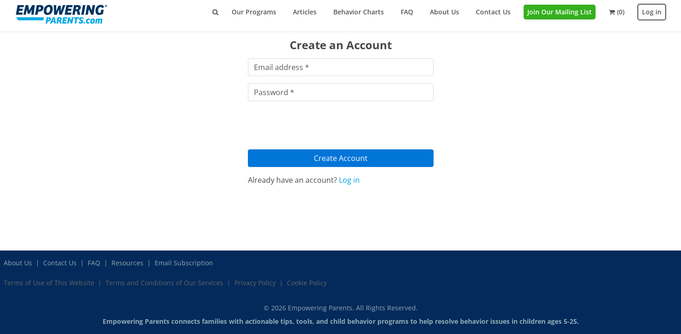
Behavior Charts (358, 11)
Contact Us (493, 11)
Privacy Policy (255, 282)
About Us (444, 11)
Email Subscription (184, 262)
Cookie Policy (307, 282)
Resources (127, 262)
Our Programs (254, 11)
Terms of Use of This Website (49, 282)
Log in (652, 11)
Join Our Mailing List (559, 11)
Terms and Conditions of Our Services (164, 282)
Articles (305, 11)
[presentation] (318, 127)
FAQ (407, 11)
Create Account (341, 158)
